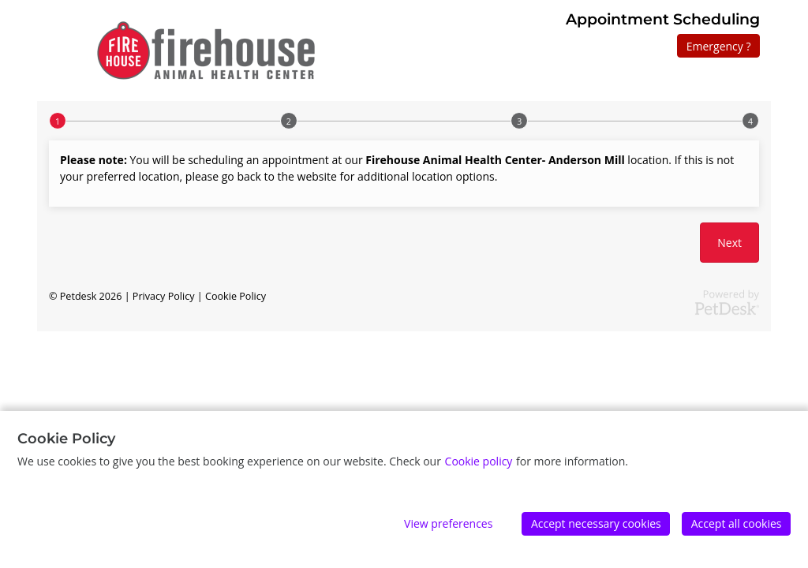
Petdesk (78, 296)
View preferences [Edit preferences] (448, 523)
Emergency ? (718, 46)
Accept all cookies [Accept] (736, 523)
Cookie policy (479, 461)
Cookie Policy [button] (235, 296)
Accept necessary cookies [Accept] (596, 523)
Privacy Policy (164, 296)
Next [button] (729, 242)
